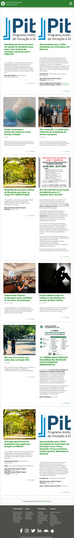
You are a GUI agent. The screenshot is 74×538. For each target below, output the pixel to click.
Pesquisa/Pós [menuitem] (29, 514)
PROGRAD (32, 83)
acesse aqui (14, 77)
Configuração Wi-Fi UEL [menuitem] (55, 513)
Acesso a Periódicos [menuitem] (53, 516)
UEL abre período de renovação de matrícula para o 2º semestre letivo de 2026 (54, 192)
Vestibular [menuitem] (28, 518)
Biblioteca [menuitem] (28, 517)
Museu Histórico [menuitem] (55, 523)
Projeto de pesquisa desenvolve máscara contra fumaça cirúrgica (17, 132)
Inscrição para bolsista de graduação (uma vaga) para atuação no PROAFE (17, 444)
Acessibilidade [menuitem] (42, 518)
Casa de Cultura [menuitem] (43, 515)
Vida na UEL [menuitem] (17, 515)
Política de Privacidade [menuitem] (16, 521)
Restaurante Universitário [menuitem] (54, 519)
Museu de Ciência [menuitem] (55, 522)
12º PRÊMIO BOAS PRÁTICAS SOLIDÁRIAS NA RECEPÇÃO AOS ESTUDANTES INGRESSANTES (54, 361)
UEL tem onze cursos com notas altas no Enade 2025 (17, 358)
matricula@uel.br (63, 251)
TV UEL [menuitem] (40, 522)
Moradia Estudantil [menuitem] (41, 513)
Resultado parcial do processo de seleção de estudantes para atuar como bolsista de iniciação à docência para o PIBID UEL (18, 49)
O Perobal (32, 151)
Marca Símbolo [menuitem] (17, 518)
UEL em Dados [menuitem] (17, 514)
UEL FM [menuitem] (40, 523)
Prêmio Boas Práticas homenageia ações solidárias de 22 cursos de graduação (18, 298)
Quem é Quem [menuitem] (17, 517)
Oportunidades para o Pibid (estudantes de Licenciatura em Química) (54, 47)
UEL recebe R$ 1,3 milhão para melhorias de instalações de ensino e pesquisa (54, 132)
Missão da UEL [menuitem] (17, 512)
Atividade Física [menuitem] (43, 520)
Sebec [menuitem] (52, 525)
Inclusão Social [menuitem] (42, 517)
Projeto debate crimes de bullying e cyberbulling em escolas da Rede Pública (52, 298)
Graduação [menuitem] (28, 512)
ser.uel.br (54, 397)
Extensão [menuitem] (28, 515)
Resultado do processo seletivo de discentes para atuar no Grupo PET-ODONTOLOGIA (19, 192)
